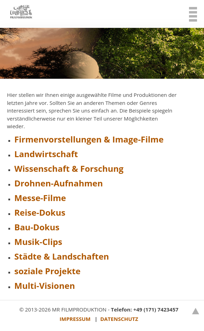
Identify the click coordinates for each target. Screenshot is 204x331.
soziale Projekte (47, 271)
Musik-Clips (38, 241)
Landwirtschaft (46, 154)
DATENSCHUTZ (119, 318)
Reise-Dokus (39, 212)
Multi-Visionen (44, 285)
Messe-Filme (40, 197)
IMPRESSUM (75, 318)
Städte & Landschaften (61, 256)
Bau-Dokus (36, 227)
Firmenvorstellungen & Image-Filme (89, 139)
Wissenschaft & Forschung (68, 168)
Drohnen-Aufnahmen (58, 183)
